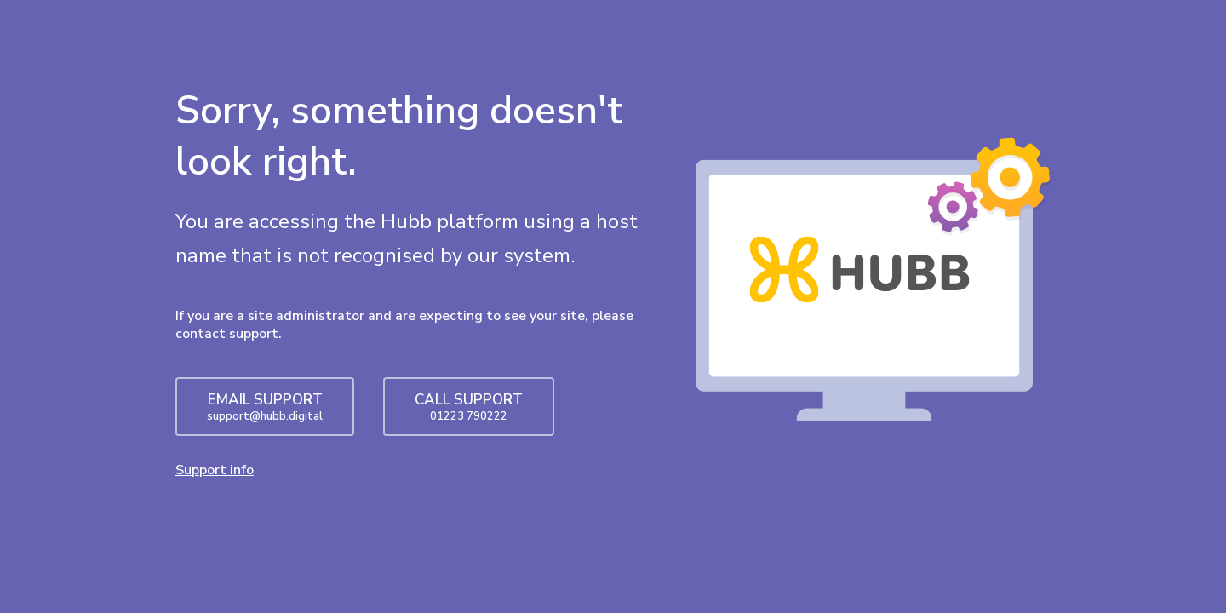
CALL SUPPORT (469, 407)
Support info (214, 470)
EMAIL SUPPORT (265, 407)
